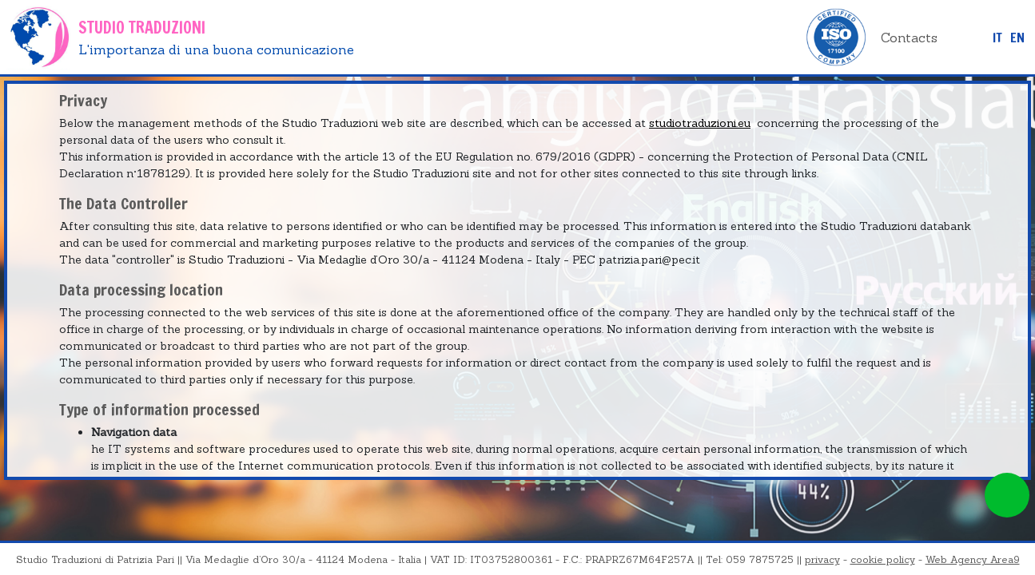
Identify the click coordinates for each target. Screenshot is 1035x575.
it (997, 37)
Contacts (909, 38)
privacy (822, 559)
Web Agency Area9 (973, 559)
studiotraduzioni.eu (699, 123)
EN (1017, 37)
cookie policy (882, 559)
